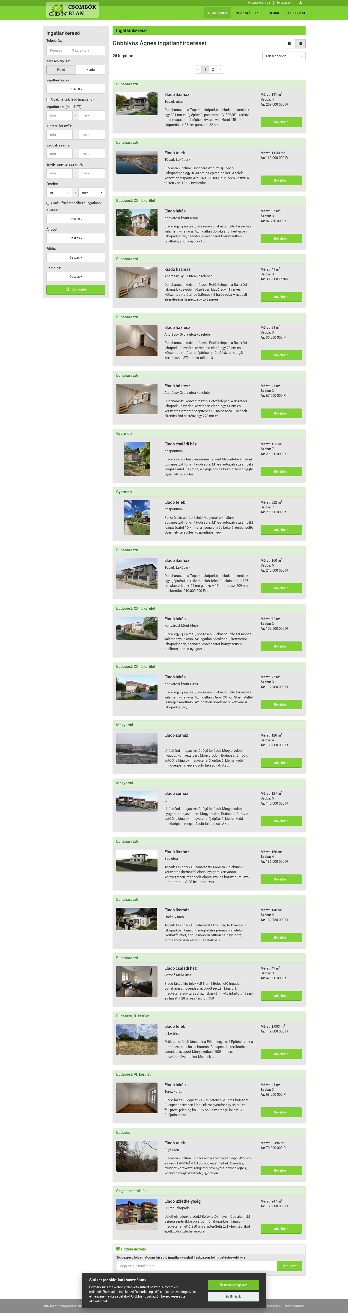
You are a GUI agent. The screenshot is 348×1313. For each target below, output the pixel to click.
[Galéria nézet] (290, 43)
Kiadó (90, 70)
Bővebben (281, 122)
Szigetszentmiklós (131, 1191)
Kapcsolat (296, 13)
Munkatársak (247, 13)
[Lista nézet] (300, 43)
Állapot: (52, 229)
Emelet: (52, 184)
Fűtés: (51, 249)
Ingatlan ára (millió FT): (64, 107)
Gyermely (124, 433)
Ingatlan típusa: (58, 80)
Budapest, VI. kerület (133, 1074)
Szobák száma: (58, 145)
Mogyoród (124, 725)
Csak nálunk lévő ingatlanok (70, 99)
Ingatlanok (217, 13)
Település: (54, 41)
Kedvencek (258, 2)
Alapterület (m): (59, 126)
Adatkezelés (271, 1306)
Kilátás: (52, 210)
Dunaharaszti (127, 84)
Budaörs (123, 1132)
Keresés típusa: (58, 61)
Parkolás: (53, 268)
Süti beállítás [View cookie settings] (294, 1306)
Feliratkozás (289, 1266)
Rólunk (273, 13)
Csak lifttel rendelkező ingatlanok (74, 203)
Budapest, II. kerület (132, 1016)
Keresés (76, 289)
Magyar (284, 2)
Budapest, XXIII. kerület (135, 200)
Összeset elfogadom (233, 1285)
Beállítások (233, 1296)
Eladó (61, 70)
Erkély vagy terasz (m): (64, 164)
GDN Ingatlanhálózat (58, 1306)
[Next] (220, 70)
